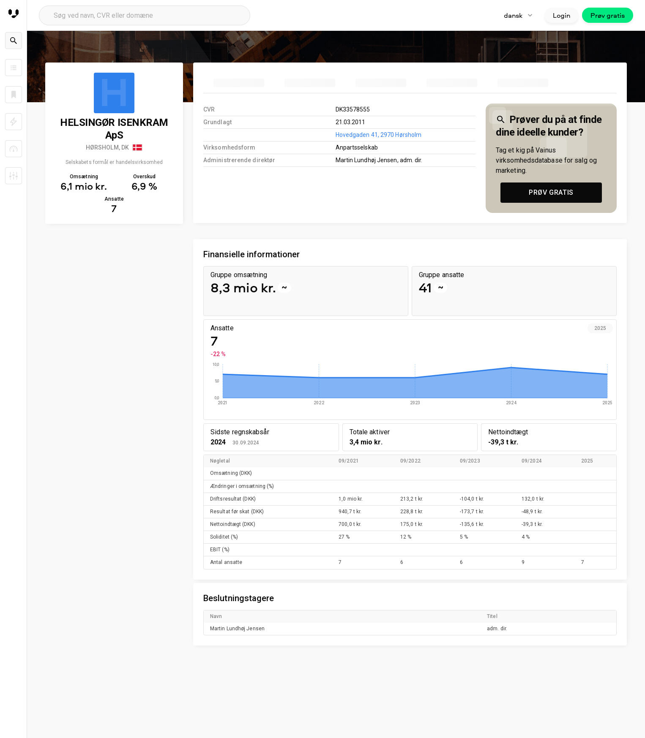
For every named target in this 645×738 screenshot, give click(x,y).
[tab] (238, 83)
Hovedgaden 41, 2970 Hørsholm (379, 134)
